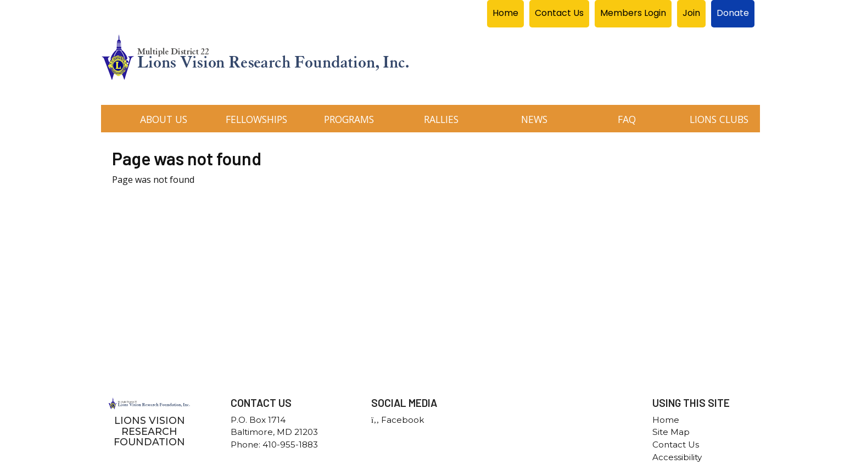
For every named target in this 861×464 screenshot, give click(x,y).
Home (665, 420)
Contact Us (675, 444)
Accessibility (677, 457)
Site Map (671, 432)
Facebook (397, 420)
